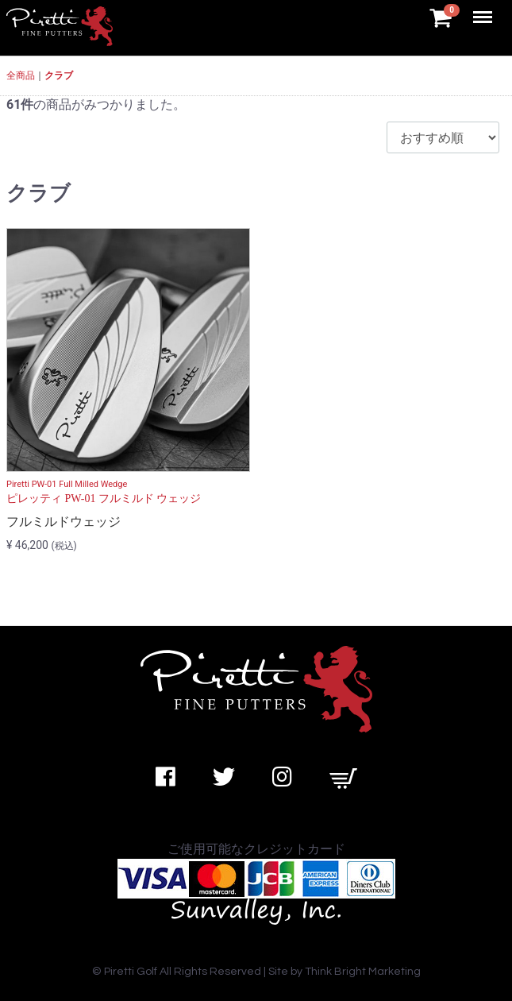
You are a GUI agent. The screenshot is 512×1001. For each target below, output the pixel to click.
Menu (484, 9)
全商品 (20, 75)
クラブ (58, 75)
